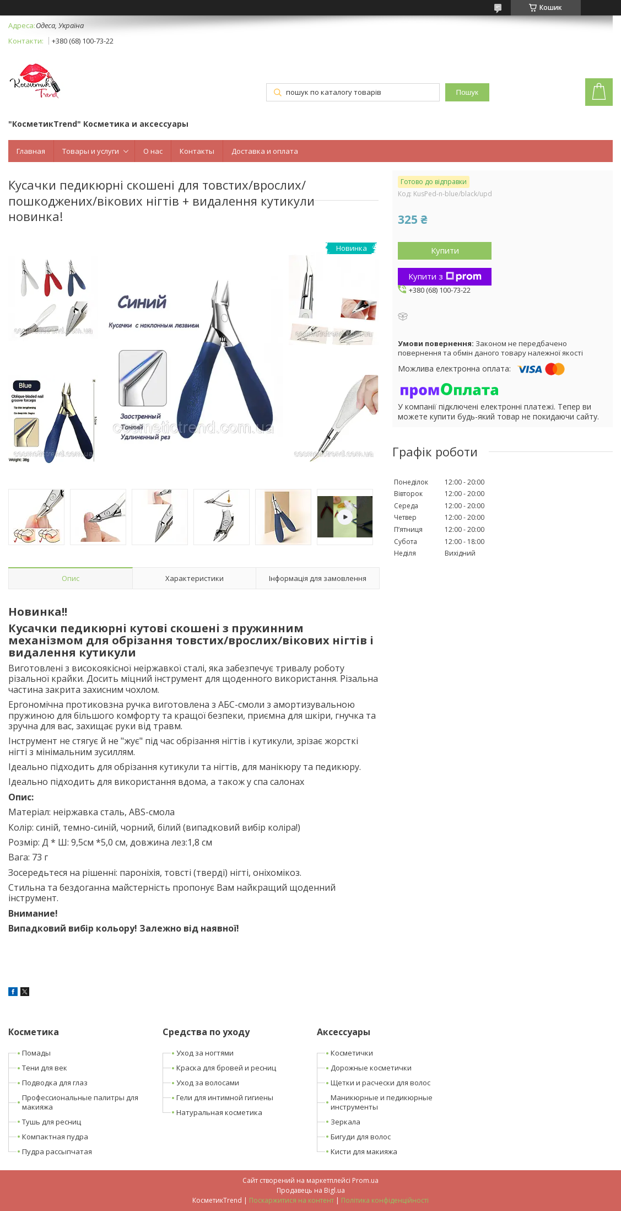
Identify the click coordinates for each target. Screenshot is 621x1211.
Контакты (197, 151)
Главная (31, 151)
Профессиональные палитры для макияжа (80, 1102)
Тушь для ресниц (51, 1122)
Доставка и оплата (264, 151)
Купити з (445, 276)
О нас (153, 151)
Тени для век (44, 1068)
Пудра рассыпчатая (57, 1151)
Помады (36, 1053)
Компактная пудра (55, 1137)
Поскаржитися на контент (291, 1200)
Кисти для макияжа (364, 1151)
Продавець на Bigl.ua (311, 1190)
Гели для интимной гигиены (224, 1097)
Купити (445, 250)
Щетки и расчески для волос (380, 1083)
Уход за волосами (207, 1083)
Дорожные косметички (371, 1068)
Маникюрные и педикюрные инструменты (382, 1102)
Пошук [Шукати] (467, 92)
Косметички (352, 1053)
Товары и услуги (90, 151)
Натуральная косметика (219, 1112)
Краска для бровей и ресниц (226, 1068)
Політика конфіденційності (385, 1200)
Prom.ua (365, 1180)
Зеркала (345, 1122)
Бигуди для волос (361, 1137)
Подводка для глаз (55, 1083)
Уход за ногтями (205, 1053)
